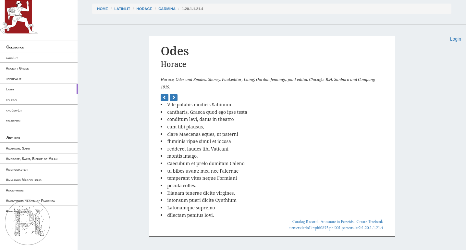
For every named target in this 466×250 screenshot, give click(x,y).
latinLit (122, 9)
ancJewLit (14, 110)
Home (102, 9)
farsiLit (12, 58)
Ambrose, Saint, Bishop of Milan (31, 159)
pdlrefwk (13, 121)
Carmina (167, 9)
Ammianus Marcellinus (24, 180)
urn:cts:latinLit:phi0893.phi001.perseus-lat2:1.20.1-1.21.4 (336, 227)
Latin (10, 89)
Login (455, 39)
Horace (144, 9)
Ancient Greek (17, 68)
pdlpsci (11, 100)
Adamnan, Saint (18, 148)
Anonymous (15, 190)
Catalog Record (305, 221)
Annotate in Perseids (336, 221)
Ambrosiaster (17, 169)
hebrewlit (13, 79)
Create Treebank (369, 221)
